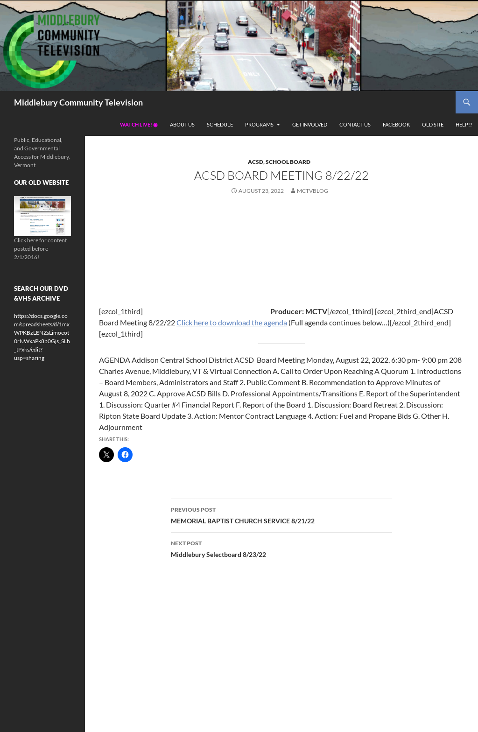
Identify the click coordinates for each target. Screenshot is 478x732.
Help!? (464, 124)
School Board (288, 161)
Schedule (220, 124)
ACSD (255, 161)
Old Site (432, 124)
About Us (182, 124)
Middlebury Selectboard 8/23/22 (281, 548)
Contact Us (355, 124)
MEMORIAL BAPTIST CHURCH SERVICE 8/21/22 (281, 514)
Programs (259, 124)
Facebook (396, 124)
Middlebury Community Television (78, 102)
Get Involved (309, 124)
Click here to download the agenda (231, 322)
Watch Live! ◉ (139, 124)
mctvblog (312, 190)
